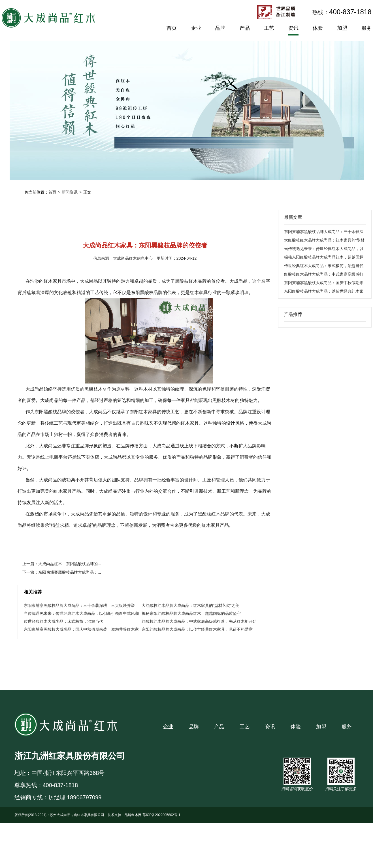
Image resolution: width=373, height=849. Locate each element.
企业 (196, 28)
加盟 (342, 28)
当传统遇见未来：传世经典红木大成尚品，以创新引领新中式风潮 (81, 613)
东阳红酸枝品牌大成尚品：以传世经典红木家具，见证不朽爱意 (197, 629)
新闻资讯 (70, 192)
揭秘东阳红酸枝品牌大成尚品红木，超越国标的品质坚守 (191, 613)
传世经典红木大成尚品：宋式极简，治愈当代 (63, 621)
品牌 (220, 28)
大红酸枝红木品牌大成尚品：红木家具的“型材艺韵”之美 (190, 605)
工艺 (269, 28)
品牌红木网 (133, 815)
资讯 (293, 28)
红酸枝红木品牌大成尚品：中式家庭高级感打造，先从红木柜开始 (199, 621)
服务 (366, 28)
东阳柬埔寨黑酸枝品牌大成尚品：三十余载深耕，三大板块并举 (79, 605)
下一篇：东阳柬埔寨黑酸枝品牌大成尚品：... (61, 572)
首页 (172, 28)
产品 (245, 28)
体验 (318, 28)
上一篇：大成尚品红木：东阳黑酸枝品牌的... (61, 563)
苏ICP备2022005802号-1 (161, 815)
